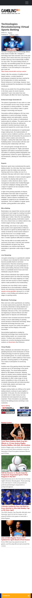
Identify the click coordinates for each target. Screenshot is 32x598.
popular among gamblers (8, 291)
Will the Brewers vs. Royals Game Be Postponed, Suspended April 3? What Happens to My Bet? (14, 475)
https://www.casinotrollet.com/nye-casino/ (13, 71)
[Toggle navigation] (26, 3)
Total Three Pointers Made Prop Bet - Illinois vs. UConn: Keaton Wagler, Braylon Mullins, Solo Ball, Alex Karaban (15, 443)
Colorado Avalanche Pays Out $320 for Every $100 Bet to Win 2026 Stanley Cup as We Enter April (15, 508)
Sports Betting (5, 405)
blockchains (12, 342)
